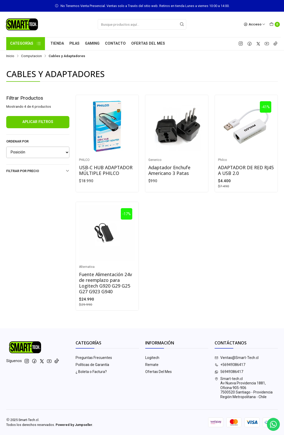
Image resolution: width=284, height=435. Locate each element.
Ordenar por (17, 141)
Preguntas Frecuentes (94, 358)
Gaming (92, 43)
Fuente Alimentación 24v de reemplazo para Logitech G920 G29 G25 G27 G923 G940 (105, 283)
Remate (151, 365)
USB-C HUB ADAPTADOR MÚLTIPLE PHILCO (106, 170)
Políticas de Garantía (92, 365)
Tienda (57, 43)
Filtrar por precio (37, 171)
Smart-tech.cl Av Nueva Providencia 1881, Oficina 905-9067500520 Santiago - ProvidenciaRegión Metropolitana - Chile (244, 388)
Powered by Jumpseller (74, 425)
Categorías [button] (25, 43)
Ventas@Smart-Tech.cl (237, 358)
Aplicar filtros (37, 122)
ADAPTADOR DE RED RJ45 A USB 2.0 (246, 170)
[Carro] (274, 24)
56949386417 (229, 372)
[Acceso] (254, 24)
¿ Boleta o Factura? (91, 372)
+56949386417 (230, 365)
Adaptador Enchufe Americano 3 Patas (169, 170)
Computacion (31, 56)
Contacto (115, 43)
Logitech (152, 358)
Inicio (10, 56)
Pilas (74, 43)
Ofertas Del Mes (148, 43)
